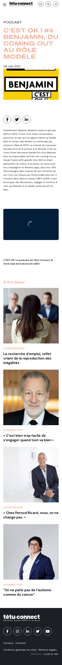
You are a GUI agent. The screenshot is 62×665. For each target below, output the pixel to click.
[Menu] (5, 5)
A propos (8, 642)
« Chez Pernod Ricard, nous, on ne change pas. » (31, 515)
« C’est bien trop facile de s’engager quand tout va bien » (28, 437)
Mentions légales (48, 649)
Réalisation (45, 653)
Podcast (12, 22)
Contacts (20, 642)
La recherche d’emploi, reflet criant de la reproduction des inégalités (27, 358)
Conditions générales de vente (20, 649)
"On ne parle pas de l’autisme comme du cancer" (27, 592)
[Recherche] (48, 4)
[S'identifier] (56, 4)
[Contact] (40, 4)
